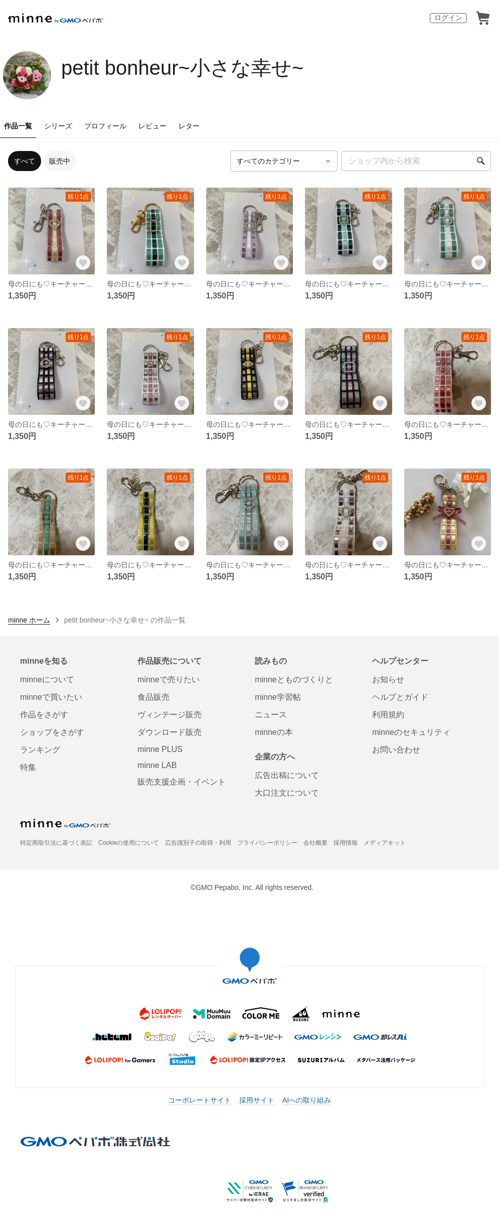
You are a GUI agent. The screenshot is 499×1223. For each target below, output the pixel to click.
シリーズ (58, 126)
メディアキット (385, 842)
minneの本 (274, 732)
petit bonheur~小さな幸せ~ (182, 68)
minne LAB (157, 765)
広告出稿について (287, 775)
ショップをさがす (52, 732)
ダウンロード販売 (169, 732)
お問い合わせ (396, 749)
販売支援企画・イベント (181, 782)
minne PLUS (160, 749)
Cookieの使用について (128, 842)
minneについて (47, 679)
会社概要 (315, 842)
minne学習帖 (278, 697)
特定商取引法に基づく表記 (56, 842)
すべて (24, 161)
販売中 (59, 161)
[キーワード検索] (416, 161)
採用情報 (346, 842)
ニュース (271, 714)
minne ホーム (29, 620)
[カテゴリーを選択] (284, 161)
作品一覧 (18, 126)
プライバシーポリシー (267, 842)
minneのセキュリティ (411, 732)
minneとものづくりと (294, 679)
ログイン (448, 18)
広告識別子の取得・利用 (198, 842)
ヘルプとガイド (400, 697)
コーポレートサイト (199, 1100)
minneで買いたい (51, 697)
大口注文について (287, 793)
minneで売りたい (168, 679)
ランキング (40, 749)
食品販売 (153, 697)
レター (189, 126)
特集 (28, 767)
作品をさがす (44, 714)
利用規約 (388, 714)
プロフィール (105, 126)
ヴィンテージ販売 (169, 714)
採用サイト (256, 1100)
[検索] (480, 161)
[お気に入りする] (83, 262)
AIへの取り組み (306, 1100)
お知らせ (388, 679)
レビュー (152, 126)
